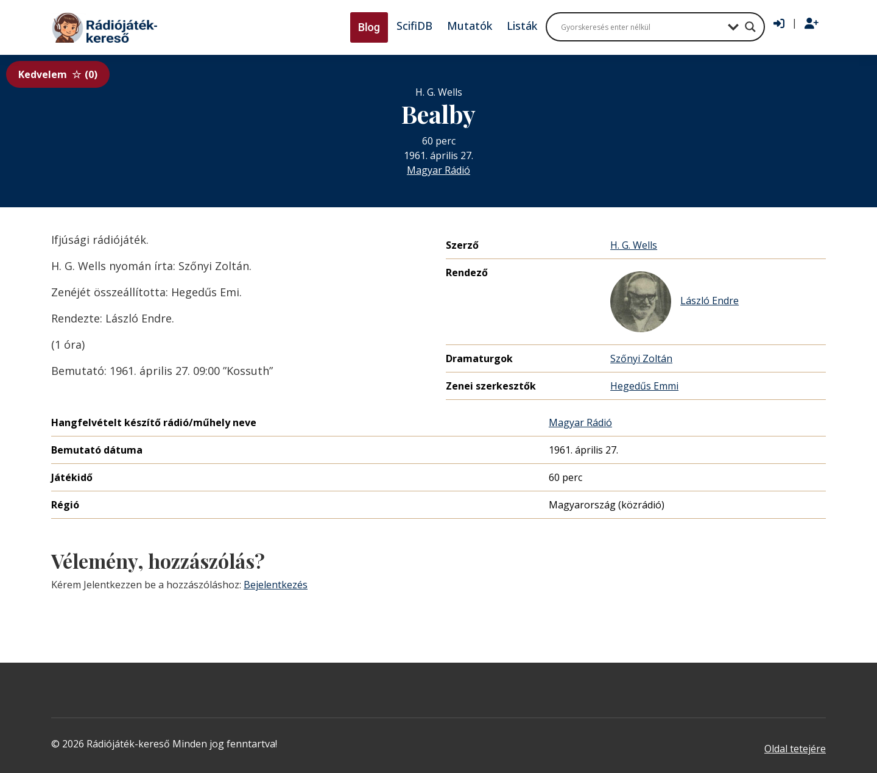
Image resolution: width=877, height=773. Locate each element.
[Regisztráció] (811, 23)
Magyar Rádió (438, 170)
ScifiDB (414, 25)
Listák (522, 25)
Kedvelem (57, 74)
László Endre (674, 301)
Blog (369, 27)
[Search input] (641, 26)
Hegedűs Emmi (644, 386)
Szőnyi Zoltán (641, 358)
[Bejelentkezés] (779, 23)
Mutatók (469, 25)
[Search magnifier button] (750, 26)
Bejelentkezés (276, 584)
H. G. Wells (633, 245)
